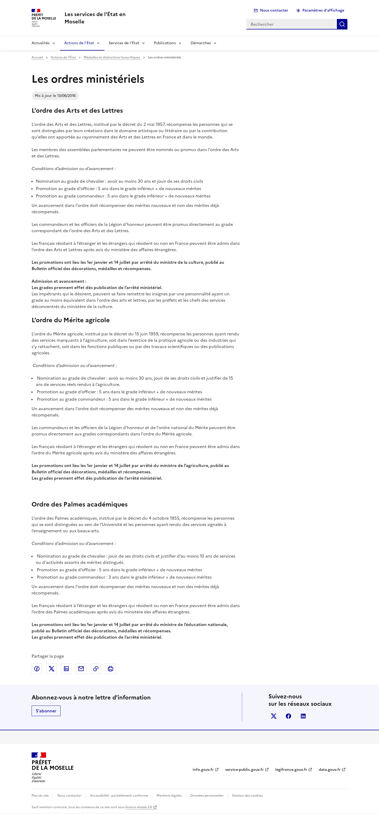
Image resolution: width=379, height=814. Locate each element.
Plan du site (40, 795)
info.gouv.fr (203, 769)
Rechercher (342, 24)
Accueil (38, 57)
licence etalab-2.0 (138, 807)
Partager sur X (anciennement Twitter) (51, 668)
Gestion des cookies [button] (247, 795)
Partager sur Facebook (37, 668)
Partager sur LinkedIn (66, 668)
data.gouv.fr (330, 769)
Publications (165, 43)
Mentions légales (169, 795)
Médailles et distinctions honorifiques (112, 57)
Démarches (201, 43)
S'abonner (46, 711)
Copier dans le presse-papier (96, 668)
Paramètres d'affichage (323, 10)
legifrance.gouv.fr (291, 769)
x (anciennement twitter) (273, 716)
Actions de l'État (79, 43)
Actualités (40, 43)
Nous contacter (274, 10)
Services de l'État (124, 43)
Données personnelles (206, 795)
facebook (288, 716)
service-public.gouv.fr (244, 769)
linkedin (303, 716)
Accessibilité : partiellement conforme (119, 795)
